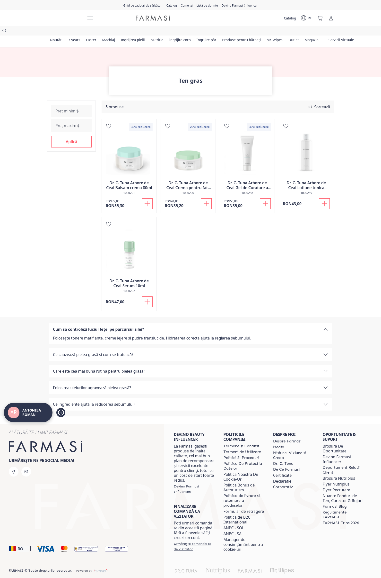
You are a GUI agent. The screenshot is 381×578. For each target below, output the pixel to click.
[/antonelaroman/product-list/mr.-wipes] (282, 31)
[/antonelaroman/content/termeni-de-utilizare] (242, 442)
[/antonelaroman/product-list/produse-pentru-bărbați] (248, 31)
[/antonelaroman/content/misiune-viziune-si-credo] (293, 445)
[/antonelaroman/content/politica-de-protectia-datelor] (243, 456)
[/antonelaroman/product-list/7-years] (75, 31)
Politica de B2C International (236, 510)
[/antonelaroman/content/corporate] (283, 477)
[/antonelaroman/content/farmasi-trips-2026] (341, 513)
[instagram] (26, 462)
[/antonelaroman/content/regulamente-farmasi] (343, 505)
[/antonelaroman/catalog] (172, 5)
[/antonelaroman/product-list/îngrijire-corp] (185, 31)
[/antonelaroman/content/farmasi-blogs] (335, 496)
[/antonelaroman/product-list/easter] (93, 31)
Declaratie (282, 471)
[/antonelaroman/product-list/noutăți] (56, 31)
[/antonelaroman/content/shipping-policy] (243, 491)
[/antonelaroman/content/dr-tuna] (283, 453)
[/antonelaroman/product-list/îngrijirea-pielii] (136, 31)
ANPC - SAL (233, 524)
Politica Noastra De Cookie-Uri (240, 467)
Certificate (282, 465)
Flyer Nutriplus (336, 474)
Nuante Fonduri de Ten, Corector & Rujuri (343, 488)
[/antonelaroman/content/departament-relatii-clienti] (343, 460)
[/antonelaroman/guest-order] (194, 536)
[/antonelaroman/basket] (320, 18)
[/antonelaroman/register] (187, 5)
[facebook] (13, 462)
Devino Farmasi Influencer (337, 449)
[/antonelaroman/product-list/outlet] (302, 31)
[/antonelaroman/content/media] (278, 437)
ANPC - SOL (233, 518)
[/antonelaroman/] (64, 18)
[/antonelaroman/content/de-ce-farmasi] (286, 459)
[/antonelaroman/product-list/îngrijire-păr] (212, 31)
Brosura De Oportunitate (334, 439)
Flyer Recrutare (336, 480)
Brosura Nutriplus (339, 468)
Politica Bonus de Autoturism (239, 478)
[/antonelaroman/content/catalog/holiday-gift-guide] (142, 5)
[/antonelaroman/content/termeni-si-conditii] (241, 436)
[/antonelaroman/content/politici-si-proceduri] (241, 448)
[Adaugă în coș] (147, 194)
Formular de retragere (243, 501)
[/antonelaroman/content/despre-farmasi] (287, 431)
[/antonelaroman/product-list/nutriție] (161, 31)
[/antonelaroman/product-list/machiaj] (111, 31)
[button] (71, 132)
